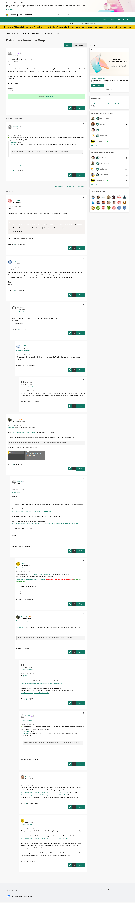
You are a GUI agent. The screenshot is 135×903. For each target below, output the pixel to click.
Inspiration (45, 14)
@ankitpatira (14, 142)
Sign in (112, 19)
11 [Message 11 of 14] (18, 329)
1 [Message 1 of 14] (13, 104)
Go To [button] (124, 19)
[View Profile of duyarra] (27, 777)
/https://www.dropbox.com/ (41, 575)
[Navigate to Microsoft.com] (11, 15)
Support (85, 14)
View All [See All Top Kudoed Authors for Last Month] (94, 184)
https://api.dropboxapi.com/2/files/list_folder (35, 693)
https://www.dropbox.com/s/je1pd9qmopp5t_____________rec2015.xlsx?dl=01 (44, 795)
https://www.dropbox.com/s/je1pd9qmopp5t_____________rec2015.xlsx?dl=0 (44, 793)
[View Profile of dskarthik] (23, 564)
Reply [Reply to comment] (80, 175)
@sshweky (13, 144)
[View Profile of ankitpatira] (16, 419)
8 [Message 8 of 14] (26, 699)
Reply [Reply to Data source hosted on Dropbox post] (80, 108)
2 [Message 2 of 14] (13, 465)
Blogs (69, 14)
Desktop (58, 33)
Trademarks (125, 890)
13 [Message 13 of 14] (26, 402)
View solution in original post (17, 165)
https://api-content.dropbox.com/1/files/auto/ (31, 580)
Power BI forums (13, 33)
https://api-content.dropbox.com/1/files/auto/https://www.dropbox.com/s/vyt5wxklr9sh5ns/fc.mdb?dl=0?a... (45, 524)
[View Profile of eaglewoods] (28, 820)
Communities (61, 14)
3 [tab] (108, 89)
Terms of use (115, 890)
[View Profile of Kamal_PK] (15, 262)
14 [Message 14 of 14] (14, 244)
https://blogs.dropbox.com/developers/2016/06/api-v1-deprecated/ (42, 684)
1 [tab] (106, 89)
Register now (127, 27)
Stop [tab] (112, 90)
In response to (14, 131)
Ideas (53, 14)
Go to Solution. (49, 96)
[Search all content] (106, 23)
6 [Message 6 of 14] (26, 803)
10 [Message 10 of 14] (14, 291)
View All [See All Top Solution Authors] (94, 145)
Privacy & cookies (105, 890)
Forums (37, 14)
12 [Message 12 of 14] (22, 366)
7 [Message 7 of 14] (26, 861)
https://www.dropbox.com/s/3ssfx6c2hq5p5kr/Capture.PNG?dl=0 (32, 512)
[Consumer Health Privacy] (30, 897)
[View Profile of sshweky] (15, 53)
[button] (68, 45)
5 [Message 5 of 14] (13, 171)
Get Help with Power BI (42, 33)
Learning (77, 14)
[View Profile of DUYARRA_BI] (16, 200)
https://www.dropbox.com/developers (25, 433)
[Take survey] (97, 85)
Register (105, 19)
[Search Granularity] (76, 23)
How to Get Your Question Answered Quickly (105, 104)
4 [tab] (109, 89)
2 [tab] (107, 89)
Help (118, 19)
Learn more (9, 9)
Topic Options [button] (79, 45)
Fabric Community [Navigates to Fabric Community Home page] (26, 15)
